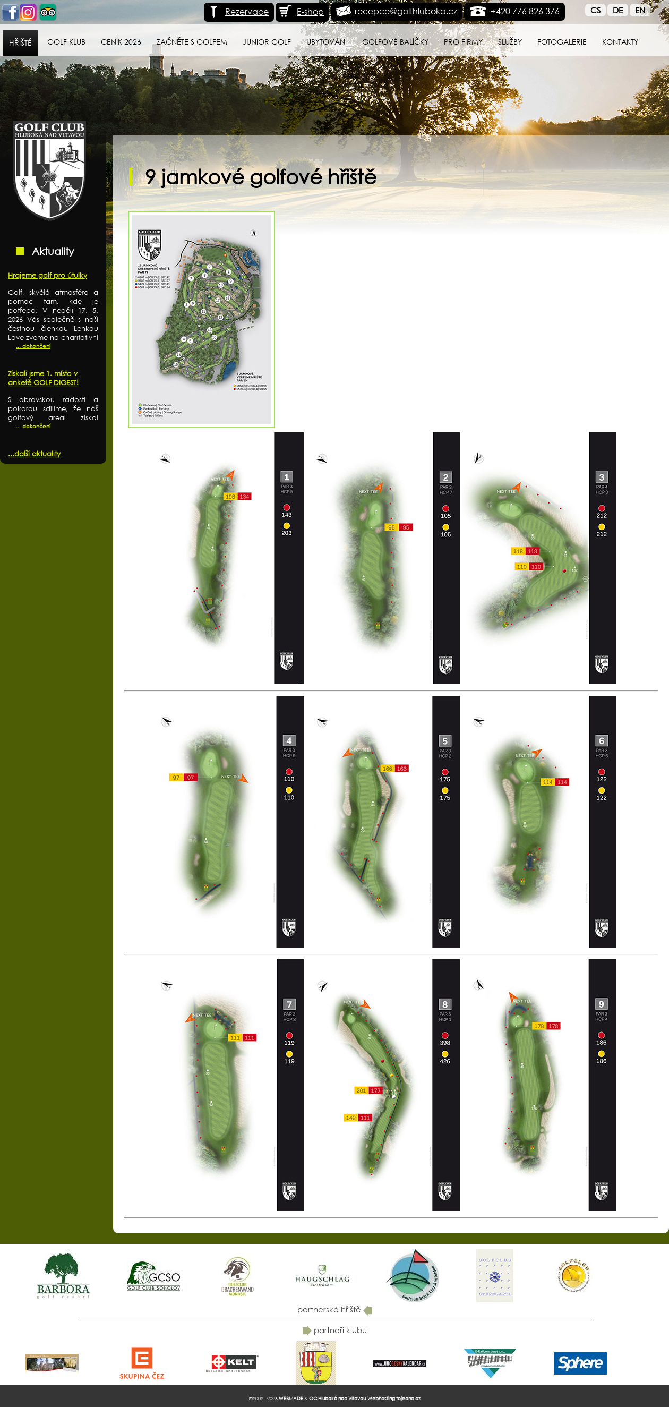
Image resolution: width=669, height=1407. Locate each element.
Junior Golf (267, 42)
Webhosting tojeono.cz (394, 1398)
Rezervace (238, 11)
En (640, 10)
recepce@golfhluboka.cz (406, 10)
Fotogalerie (562, 42)
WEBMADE (291, 1398)
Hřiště (20, 43)
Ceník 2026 (121, 42)
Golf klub (66, 42)
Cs (595, 10)
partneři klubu (335, 1330)
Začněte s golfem (192, 42)
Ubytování (326, 42)
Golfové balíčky (395, 42)
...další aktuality (34, 453)
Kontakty (620, 42)
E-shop (301, 11)
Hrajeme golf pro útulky (47, 275)
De (618, 10)
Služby (510, 42)
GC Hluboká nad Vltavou (337, 1398)
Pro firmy (463, 42)
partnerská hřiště (334, 1309)
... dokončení (33, 346)
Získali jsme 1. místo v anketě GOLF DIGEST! (43, 378)
